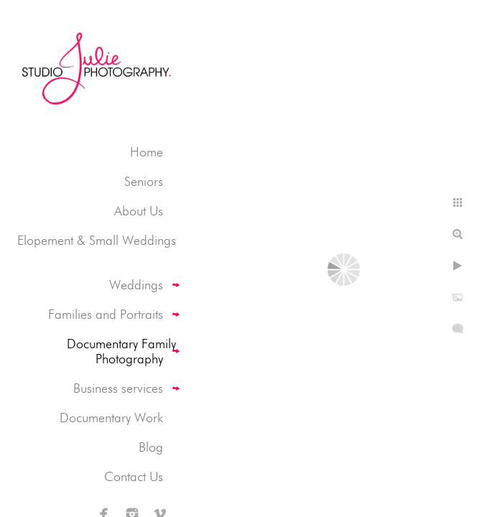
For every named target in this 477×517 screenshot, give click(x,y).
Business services (118, 388)
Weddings (136, 284)
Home (146, 151)
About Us (138, 210)
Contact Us (133, 476)
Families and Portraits (105, 314)
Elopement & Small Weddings (96, 240)
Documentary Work (111, 417)
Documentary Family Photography (121, 351)
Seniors (143, 181)
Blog (151, 447)
